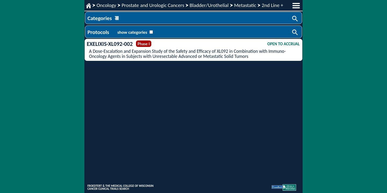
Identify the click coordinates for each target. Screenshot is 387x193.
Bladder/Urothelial (209, 5)
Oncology (106, 5)
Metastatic (245, 5)
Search (295, 19)
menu (296, 5)
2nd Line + (272, 5)
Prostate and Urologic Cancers (152, 5)
